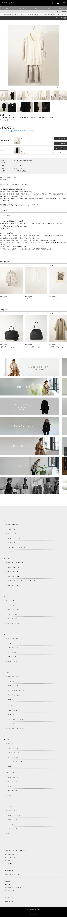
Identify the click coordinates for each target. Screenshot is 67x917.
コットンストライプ (13, 609)
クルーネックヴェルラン (56, 298)
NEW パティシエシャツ (14, 614)
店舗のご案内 (9, 881)
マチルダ (10, 795)
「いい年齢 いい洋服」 (65, 451)
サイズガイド (9, 860)
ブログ (6, 8)
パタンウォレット (13, 524)
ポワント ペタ (12, 533)
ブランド (47, 8)
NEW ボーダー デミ (13, 753)
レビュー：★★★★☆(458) (32, 347)
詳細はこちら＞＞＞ (6, 228)
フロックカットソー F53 (15, 757)
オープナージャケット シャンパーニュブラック (21, 581)
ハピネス (10, 833)
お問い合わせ (9, 901)
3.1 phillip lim (10, 14)
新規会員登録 (9, 871)
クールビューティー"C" (14, 638)
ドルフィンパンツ (13, 686)
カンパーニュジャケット (15, 567)
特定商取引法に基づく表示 (13, 887)
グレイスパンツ (12, 781)
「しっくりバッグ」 (30, 346)
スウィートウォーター (14, 786)
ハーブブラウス (29, 298)
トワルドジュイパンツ (14, 681)
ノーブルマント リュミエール (16, 728)
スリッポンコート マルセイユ (8, 298)
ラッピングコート (13, 529)
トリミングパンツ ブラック (16, 690)
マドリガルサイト (10, 898)
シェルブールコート (54, 346)
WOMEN (17, 14)
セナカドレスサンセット (15, 777)
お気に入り (20, 8)
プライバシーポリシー (11, 891)
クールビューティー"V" (14, 643)
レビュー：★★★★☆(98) (56, 347)
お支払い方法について (11, 854)
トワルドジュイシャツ (14, 623)
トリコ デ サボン (13, 652)
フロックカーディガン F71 (15, 762)
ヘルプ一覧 (8, 864)
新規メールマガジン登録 (12, 874)
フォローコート (12, 714)
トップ (3, 14)
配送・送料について (11, 857)
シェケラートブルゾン (14, 585)
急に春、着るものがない (65, 463)
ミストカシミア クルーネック (16, 547)
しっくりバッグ (12, 824)
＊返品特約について (6, 179)
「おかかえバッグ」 (5, 346)
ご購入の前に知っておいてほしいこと (16, 851)
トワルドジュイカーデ (14, 648)
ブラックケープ (12, 791)
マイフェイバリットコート (15, 719)
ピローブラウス (12, 600)
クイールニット (12, 661)
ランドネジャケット (13, 576)
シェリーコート (12, 724)
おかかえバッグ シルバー (15, 538)
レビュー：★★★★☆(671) (7, 347)
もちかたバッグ (12, 829)
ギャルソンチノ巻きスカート (16, 695)
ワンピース (19, 165)
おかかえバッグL (13, 820)
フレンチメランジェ (13, 748)
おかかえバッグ (12, 810)
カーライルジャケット (14, 571)
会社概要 (7, 884)
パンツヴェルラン (13, 676)
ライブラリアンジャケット (15, 562)
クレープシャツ (12, 619)
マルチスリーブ (12, 743)
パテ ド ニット (12, 657)
